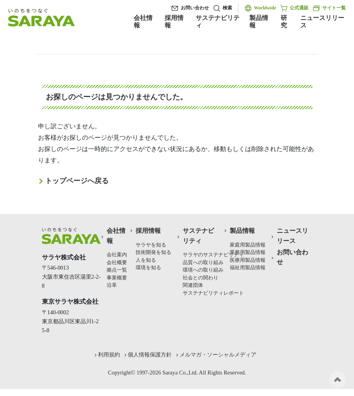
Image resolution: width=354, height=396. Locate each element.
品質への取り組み (203, 262)
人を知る (146, 260)
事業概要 (117, 278)
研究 (284, 21)
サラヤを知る (151, 245)
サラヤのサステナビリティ (213, 254)
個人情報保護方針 (150, 354)
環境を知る (148, 267)
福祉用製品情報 (247, 267)
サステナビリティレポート (213, 293)
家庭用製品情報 (247, 245)
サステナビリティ (218, 21)
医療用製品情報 (247, 260)
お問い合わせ (195, 8)
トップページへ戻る (77, 181)
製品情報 (258, 21)
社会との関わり (200, 278)
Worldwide (265, 8)
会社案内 (117, 254)
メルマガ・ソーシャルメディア (218, 354)
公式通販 (294, 8)
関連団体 (193, 285)
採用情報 (174, 21)
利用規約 (109, 354)
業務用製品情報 (247, 252)
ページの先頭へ (337, 379)
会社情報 (143, 21)
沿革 (112, 285)
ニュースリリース (322, 21)
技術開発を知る (153, 252)
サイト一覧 (329, 8)
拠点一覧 (117, 270)
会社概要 (117, 262)
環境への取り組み (203, 270)
